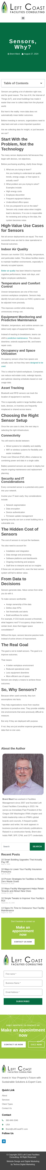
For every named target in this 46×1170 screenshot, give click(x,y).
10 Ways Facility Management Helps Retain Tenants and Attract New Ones (22, 889)
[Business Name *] (23, 983)
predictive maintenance (18, 338)
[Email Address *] (23, 992)
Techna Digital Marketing (24, 1164)
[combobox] (15, 847)
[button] (23, 18)
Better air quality (8, 271)
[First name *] (23, 974)
